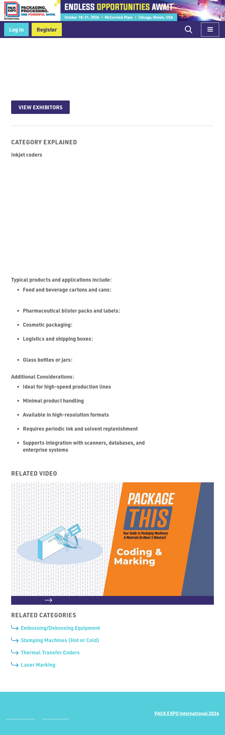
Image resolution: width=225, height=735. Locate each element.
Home (16, 48)
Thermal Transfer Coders (50, 652)
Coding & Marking (135, 48)
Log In (16, 29)
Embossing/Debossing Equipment (60, 627)
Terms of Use (55, 717)
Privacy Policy (20, 717)
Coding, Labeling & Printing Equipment (70, 48)
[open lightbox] (112, 543)
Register (47, 29)
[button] (210, 29)
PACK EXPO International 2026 (186, 713)
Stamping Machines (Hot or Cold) (60, 640)
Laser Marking (38, 664)
